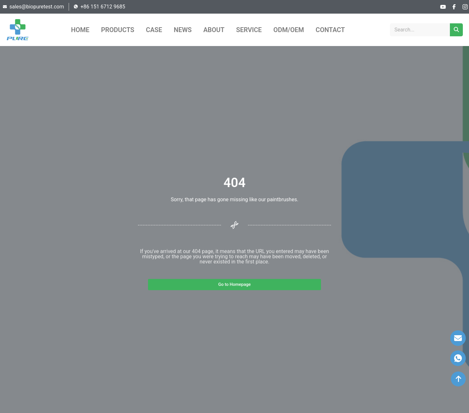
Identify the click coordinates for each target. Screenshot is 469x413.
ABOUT (213, 30)
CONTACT (330, 30)
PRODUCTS (117, 30)
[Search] (456, 29)
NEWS (183, 30)
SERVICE (249, 30)
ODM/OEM (288, 30)
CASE (154, 30)
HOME (80, 30)
